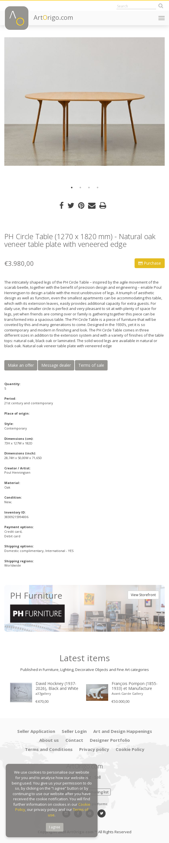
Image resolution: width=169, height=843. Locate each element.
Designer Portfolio (110, 740)
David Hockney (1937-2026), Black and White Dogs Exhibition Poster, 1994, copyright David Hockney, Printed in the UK (57, 686)
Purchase (149, 263)
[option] (84, 101)
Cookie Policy (130, 749)
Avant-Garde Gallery (127, 693)
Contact (74, 740)
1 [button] (72, 187)
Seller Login (74, 731)
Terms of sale (91, 365)
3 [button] (89, 187)
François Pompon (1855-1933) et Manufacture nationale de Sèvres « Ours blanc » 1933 (135, 686)
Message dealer (56, 365)
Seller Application (36, 731)
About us (49, 740)
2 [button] (80, 187)
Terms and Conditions (49, 749)
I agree (54, 827)
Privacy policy (94, 749)
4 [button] (97, 187)
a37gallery (43, 693)
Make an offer (21, 365)
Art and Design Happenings (122, 731)
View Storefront (143, 594)
